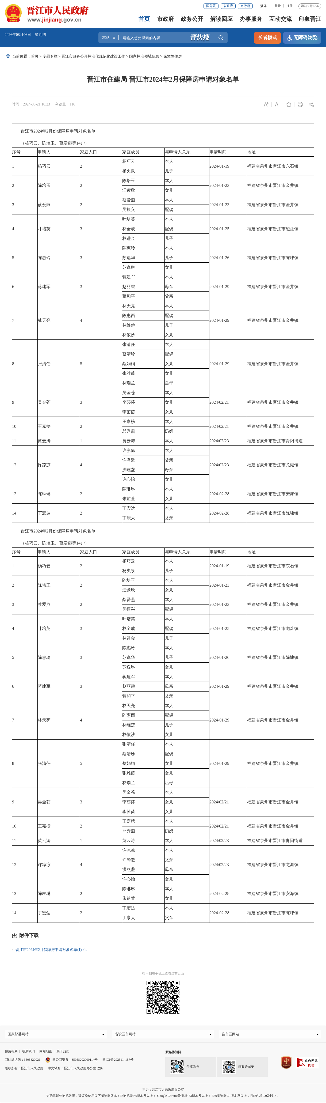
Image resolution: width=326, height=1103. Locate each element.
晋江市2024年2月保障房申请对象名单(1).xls (51, 949)
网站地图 (45, 1052)
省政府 (228, 6)
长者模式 (267, 37)
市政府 (245, 6)
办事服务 (251, 19)
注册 (289, 6)
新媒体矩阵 (173, 1053)
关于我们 (62, 1052)
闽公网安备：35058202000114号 (71, 1061)
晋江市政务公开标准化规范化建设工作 (93, 56)
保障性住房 (172, 56)
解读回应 (221, 19)
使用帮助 (11, 1052)
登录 (277, 6)
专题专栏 (50, 56)
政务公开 (192, 19)
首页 (144, 19)
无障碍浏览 (302, 38)
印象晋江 (310, 19)
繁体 (263, 6)
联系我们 (28, 1052)
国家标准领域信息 (144, 56)
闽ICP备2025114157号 (117, 1061)
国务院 (211, 6)
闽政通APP (238, 1068)
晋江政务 (184, 1068)
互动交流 (280, 19)
